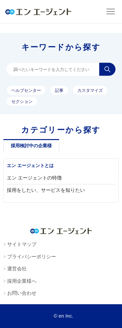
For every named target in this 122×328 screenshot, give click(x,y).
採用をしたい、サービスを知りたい (46, 190)
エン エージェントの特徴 (34, 177)
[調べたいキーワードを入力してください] (61, 69)
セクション (22, 101)
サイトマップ (21, 244)
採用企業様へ (21, 281)
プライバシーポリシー (31, 256)
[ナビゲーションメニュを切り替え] (110, 12)
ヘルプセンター (26, 90)
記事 (59, 90)
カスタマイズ (90, 90)
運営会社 (17, 268)
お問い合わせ (21, 293)
